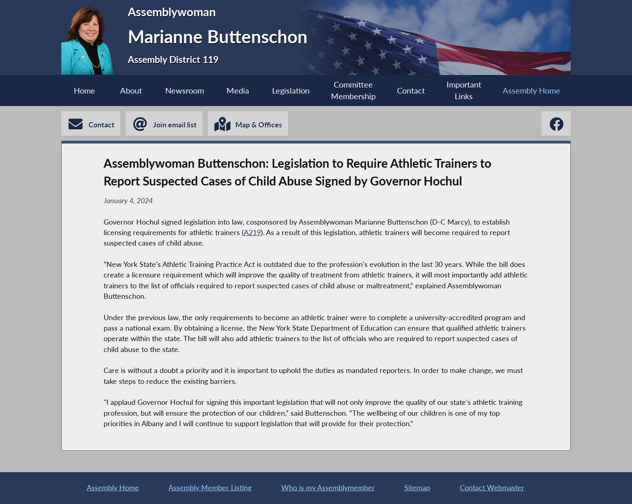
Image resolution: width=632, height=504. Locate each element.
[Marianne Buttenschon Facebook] (556, 123)
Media (238, 90)
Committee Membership (353, 90)
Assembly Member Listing (210, 487)
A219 (252, 232)
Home (84, 90)
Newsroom (184, 90)
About (131, 90)
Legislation (291, 90)
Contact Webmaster (492, 487)
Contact (411, 90)
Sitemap (417, 487)
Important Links (464, 90)
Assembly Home (531, 90)
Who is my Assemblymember (328, 487)
